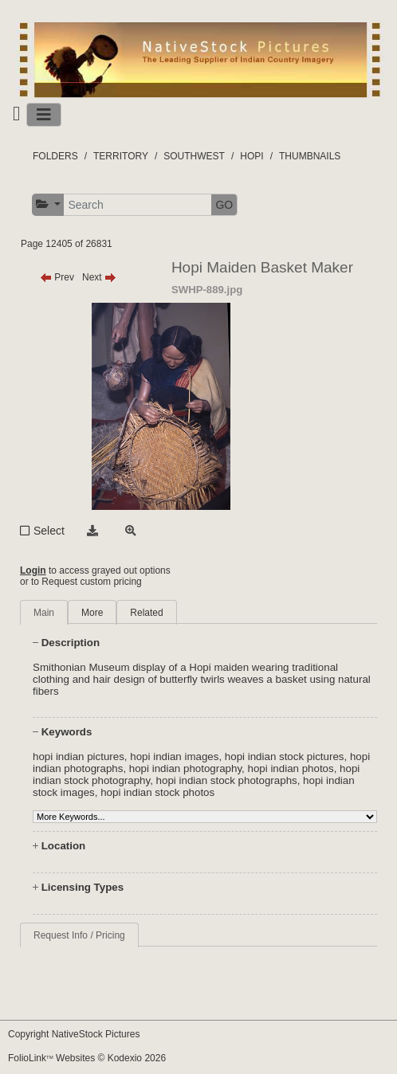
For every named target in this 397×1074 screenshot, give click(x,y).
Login (33, 570)
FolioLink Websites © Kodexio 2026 (87, 1058)
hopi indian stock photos (157, 792)
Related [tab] (146, 612)
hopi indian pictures (78, 756)
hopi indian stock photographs (226, 780)
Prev (57, 277)
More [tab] (92, 612)
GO (224, 204)
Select (49, 530)
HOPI (251, 156)
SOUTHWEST (194, 156)
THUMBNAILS (309, 156)
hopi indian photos (291, 768)
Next (99, 277)
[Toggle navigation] (43, 115)
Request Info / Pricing (79, 935)
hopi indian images (174, 756)
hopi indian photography (185, 768)
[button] (48, 204)
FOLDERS (55, 156)
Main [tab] (43, 612)
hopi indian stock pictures (284, 756)
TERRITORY (120, 156)
